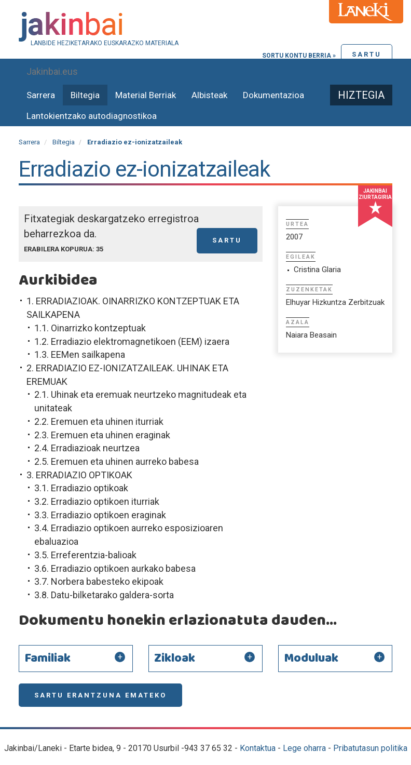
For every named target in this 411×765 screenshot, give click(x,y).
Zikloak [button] (174, 658)
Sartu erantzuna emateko (100, 695)
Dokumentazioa (273, 95)
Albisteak (209, 95)
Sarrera (40, 95)
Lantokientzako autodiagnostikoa (91, 116)
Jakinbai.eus (52, 71)
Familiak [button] (47, 658)
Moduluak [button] (311, 658)
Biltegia (85, 95)
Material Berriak (145, 95)
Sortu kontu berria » (299, 55)
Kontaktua (258, 748)
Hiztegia (361, 95)
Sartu (366, 54)
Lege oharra (304, 748)
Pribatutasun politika (370, 748)
